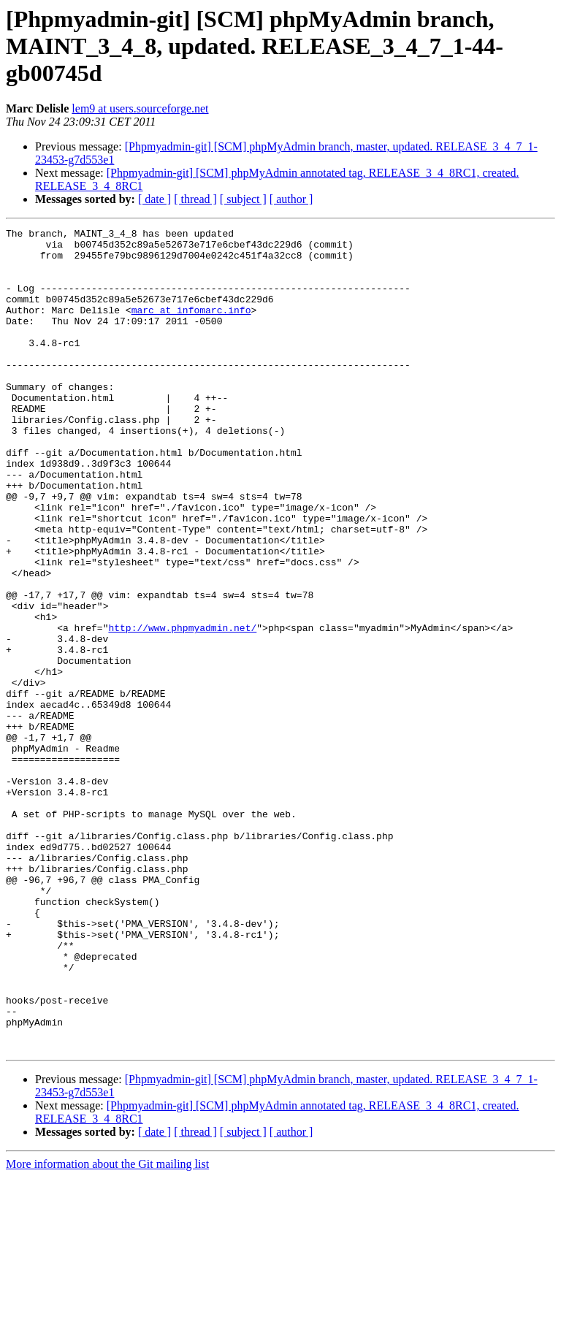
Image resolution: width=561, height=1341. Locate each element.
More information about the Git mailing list (107, 1328)
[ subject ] (243, 199)
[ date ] (154, 199)
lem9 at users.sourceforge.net (140, 108)
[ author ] (291, 199)
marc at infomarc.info (191, 327)
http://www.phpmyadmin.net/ (182, 708)
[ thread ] (195, 199)
